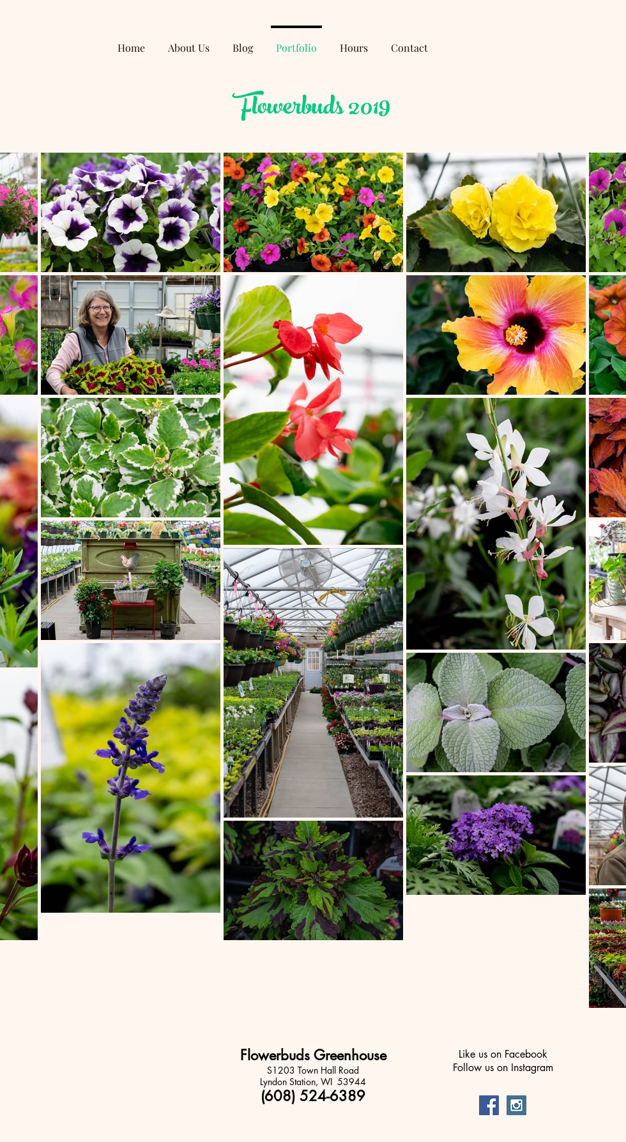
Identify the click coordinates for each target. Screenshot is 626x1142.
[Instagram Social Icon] (516, 1105)
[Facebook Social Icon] (489, 1105)
